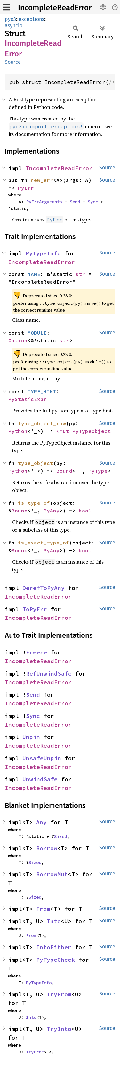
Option (18, 340)
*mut (64, 431)
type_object (35, 463)
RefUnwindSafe (49, 673)
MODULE (37, 332)
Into (54, 921)
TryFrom (59, 994)
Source (13, 62)
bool (85, 510)
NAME (34, 274)
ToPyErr (34, 609)
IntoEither (53, 947)
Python (18, 431)
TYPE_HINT (42, 391)
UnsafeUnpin (41, 758)
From (43, 908)
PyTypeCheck (55, 959)
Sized (60, 836)
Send (75, 201)
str (80, 274)
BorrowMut (52, 874)
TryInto (59, 1029)
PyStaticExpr (27, 399)
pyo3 (10, 19)
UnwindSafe (40, 779)
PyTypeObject (91, 431)
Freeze (36, 652)
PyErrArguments (44, 201)
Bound (64, 471)
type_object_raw (42, 423)
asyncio (13, 25)
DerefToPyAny (43, 588)
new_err (42, 180)
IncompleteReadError (55, 7)
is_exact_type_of (43, 542)
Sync (93, 201)
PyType (98, 471)
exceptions (31, 19)
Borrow (46, 848)
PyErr (26, 188)
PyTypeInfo (43, 253)
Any (41, 822)
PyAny (52, 510)
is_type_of (34, 503)
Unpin (31, 737)
